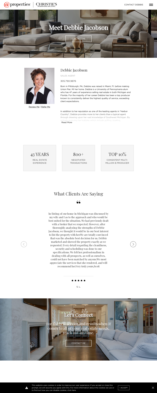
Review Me (34, 107)
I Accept (124, 388)
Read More (66, 122)
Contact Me (78, 38)
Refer (45, 107)
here (74, 390)
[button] (153, 388)
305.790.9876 (68, 81)
